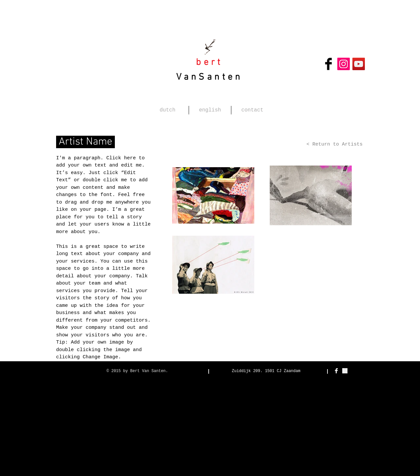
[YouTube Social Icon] (358, 64)
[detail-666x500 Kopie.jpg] (344, 370)
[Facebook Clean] (336, 370)
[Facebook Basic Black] (328, 64)
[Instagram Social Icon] (343, 64)
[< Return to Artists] (332, 144)
